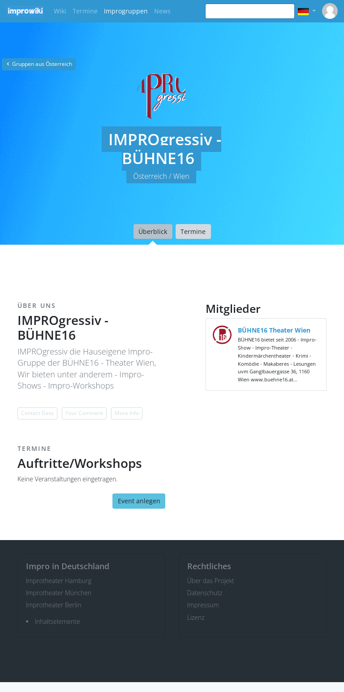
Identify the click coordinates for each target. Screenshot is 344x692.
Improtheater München (59, 592)
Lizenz (196, 617)
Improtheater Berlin (54, 605)
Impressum (203, 605)
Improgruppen (126, 11)
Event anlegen (139, 501)
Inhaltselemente (57, 621)
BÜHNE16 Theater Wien (274, 330)
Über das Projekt (210, 580)
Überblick (152, 231)
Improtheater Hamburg (59, 580)
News (162, 11)
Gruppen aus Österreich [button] (38, 64)
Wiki (60, 11)
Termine (85, 11)
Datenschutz (205, 592)
